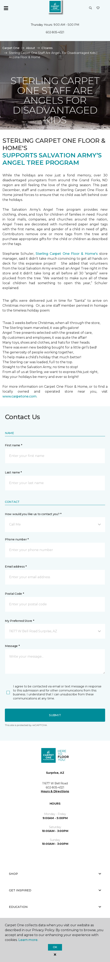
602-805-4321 (55, 32)
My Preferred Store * (19, 620)
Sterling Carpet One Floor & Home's (67, 254)
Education (55, 907)
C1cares (47, 48)
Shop (55, 874)
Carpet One (11, 48)
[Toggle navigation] (6, 8)
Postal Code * (14, 593)
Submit (55, 715)
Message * (12, 646)
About (30, 48)
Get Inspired (55, 890)
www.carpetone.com (19, 396)
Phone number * (17, 539)
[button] (90, 8)
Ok (55, 947)
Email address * (16, 566)
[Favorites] (98, 8)
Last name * (13, 472)
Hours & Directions (55, 791)
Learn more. (28, 940)
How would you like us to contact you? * (33, 514)
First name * (13, 445)
